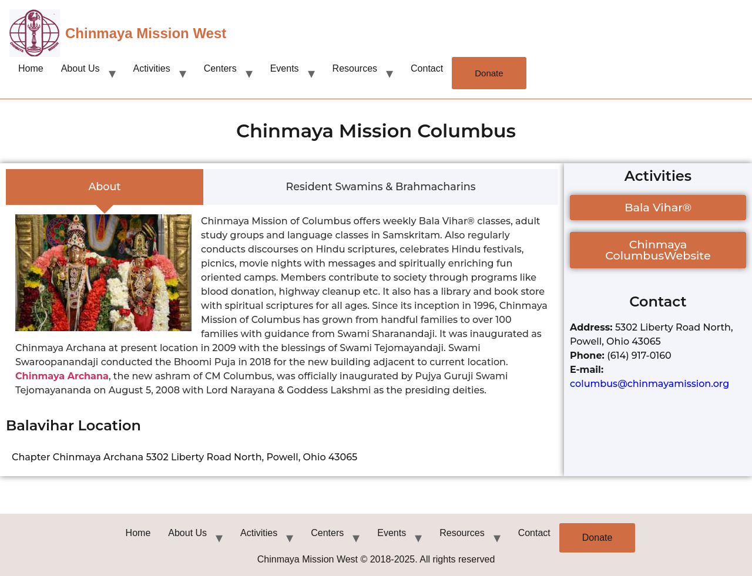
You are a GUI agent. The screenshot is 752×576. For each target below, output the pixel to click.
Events (284, 68)
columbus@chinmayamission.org (649, 383)
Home (30, 68)
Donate (489, 73)
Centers (220, 68)
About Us (80, 68)
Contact (427, 68)
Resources (355, 68)
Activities (151, 68)
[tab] (104, 187)
